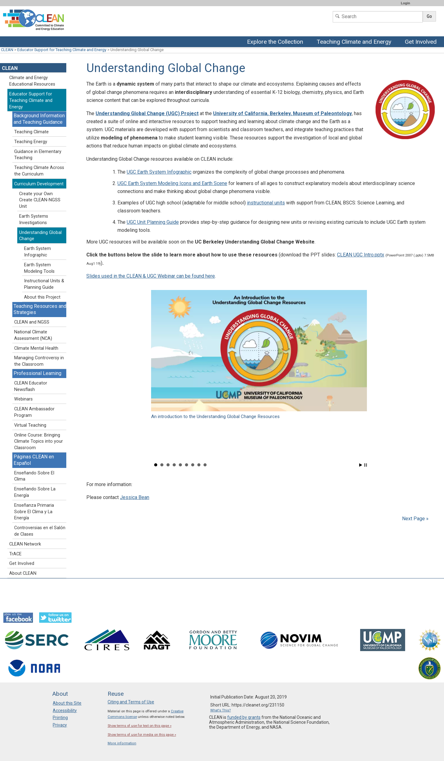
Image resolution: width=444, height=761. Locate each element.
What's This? (220, 710)
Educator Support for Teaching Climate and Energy (61, 49)
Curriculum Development (39, 184)
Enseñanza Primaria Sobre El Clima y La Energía (34, 512)
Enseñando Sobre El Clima (34, 476)
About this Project (42, 297)
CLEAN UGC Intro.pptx (360, 255)
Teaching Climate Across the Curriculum (39, 171)
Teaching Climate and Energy (354, 42)
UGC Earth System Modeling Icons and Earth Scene (172, 183)
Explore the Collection (276, 42)
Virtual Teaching (30, 425)
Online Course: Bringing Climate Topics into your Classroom (38, 442)
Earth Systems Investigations (33, 219)
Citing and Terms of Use (131, 701)
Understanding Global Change (40, 236)
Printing (60, 717)
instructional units (266, 203)
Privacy (60, 725)
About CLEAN (22, 573)
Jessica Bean (134, 497)
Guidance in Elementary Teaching (37, 155)
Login (405, 3)
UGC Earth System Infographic (159, 172)
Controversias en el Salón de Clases (39, 531)
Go (429, 16)
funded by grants (244, 717)
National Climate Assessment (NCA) (33, 335)
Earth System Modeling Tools (39, 268)
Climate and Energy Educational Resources (32, 81)
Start (360, 465)
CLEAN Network (25, 544)
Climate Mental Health (36, 348)
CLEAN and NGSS (31, 322)
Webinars (23, 399)
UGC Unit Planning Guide (153, 222)
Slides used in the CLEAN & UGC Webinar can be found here (150, 276)
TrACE (15, 554)
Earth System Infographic (37, 252)
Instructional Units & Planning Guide (44, 284)
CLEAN (7, 49)
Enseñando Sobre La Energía (35, 492)
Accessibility (65, 710)
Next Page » (415, 518)
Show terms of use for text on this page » (139, 726)
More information (122, 743)
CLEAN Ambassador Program (34, 412)
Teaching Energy (30, 141)
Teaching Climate (31, 132)
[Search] (378, 16)
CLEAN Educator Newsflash (30, 386)
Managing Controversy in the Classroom (39, 361)
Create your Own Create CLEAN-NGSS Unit (39, 200)
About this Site (67, 703)
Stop (365, 465)
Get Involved (421, 42)
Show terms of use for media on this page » (142, 735)
